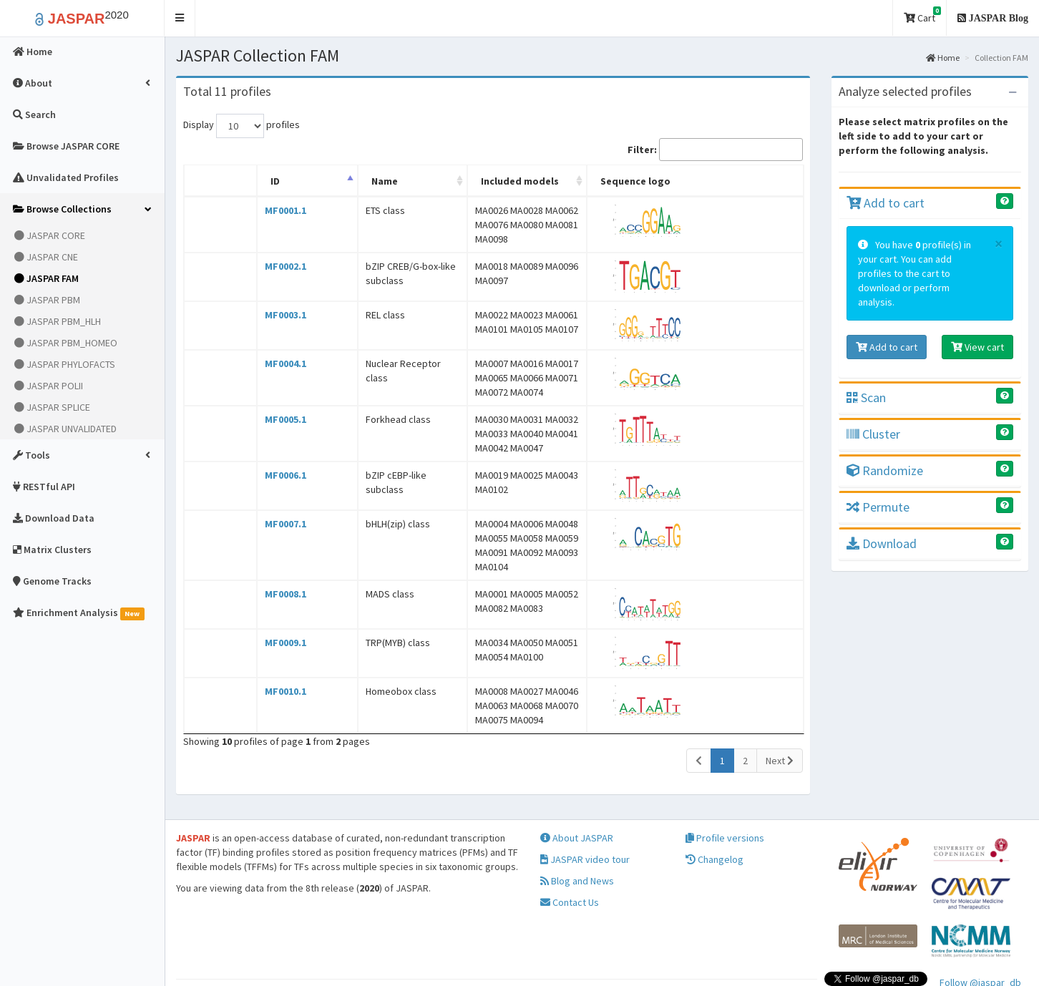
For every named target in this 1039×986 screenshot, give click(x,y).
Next (780, 710)
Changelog (714, 809)
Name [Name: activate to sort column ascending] (309, 181)
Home (943, 57)
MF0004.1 (254, 356)
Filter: (715, 149)
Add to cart (886, 203)
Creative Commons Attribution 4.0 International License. (822, 961)
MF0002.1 (254, 259)
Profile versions (725, 787)
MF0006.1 (254, 453)
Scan (866, 397)
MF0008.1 (254, 551)
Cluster (873, 434)
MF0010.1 (254, 648)
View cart (977, 347)
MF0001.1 (254, 210)
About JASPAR (576, 787)
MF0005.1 (254, 405)
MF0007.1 (254, 502)
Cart (922, 15)
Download (882, 543)
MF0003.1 (254, 307)
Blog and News (577, 830)
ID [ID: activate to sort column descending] (243, 181)
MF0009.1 (254, 599)
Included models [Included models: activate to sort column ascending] (455, 181)
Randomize (885, 470)
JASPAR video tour (585, 809)
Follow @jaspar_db (980, 932)
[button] (180, 18)
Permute (878, 507)
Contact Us (569, 852)
